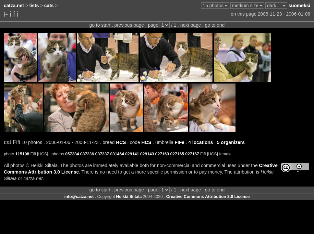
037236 (87, 153)
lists (34, 5)
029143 (147, 153)
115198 (22, 153)
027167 (192, 153)
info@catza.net (79, 196)
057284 (72, 153)
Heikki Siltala (129, 196)
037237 (102, 153)
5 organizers (231, 142)
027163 (162, 153)
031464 (117, 153)
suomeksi (299, 5)
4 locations (200, 142)
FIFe (180, 142)
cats (49, 5)
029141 (132, 153)
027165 (177, 153)
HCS (121, 142)
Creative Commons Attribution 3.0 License (208, 196)
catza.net (14, 5)
